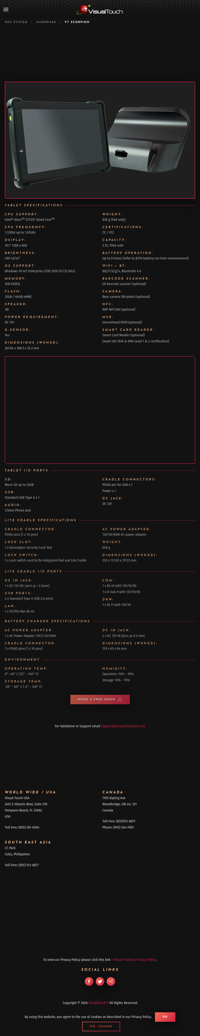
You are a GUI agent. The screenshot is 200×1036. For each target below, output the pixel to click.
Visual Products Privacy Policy (135, 960)
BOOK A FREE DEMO (100, 699)
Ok (165, 1017)
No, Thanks (101, 1026)
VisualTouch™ (98, 1003)
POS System (16, 22)
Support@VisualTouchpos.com (123, 726)
